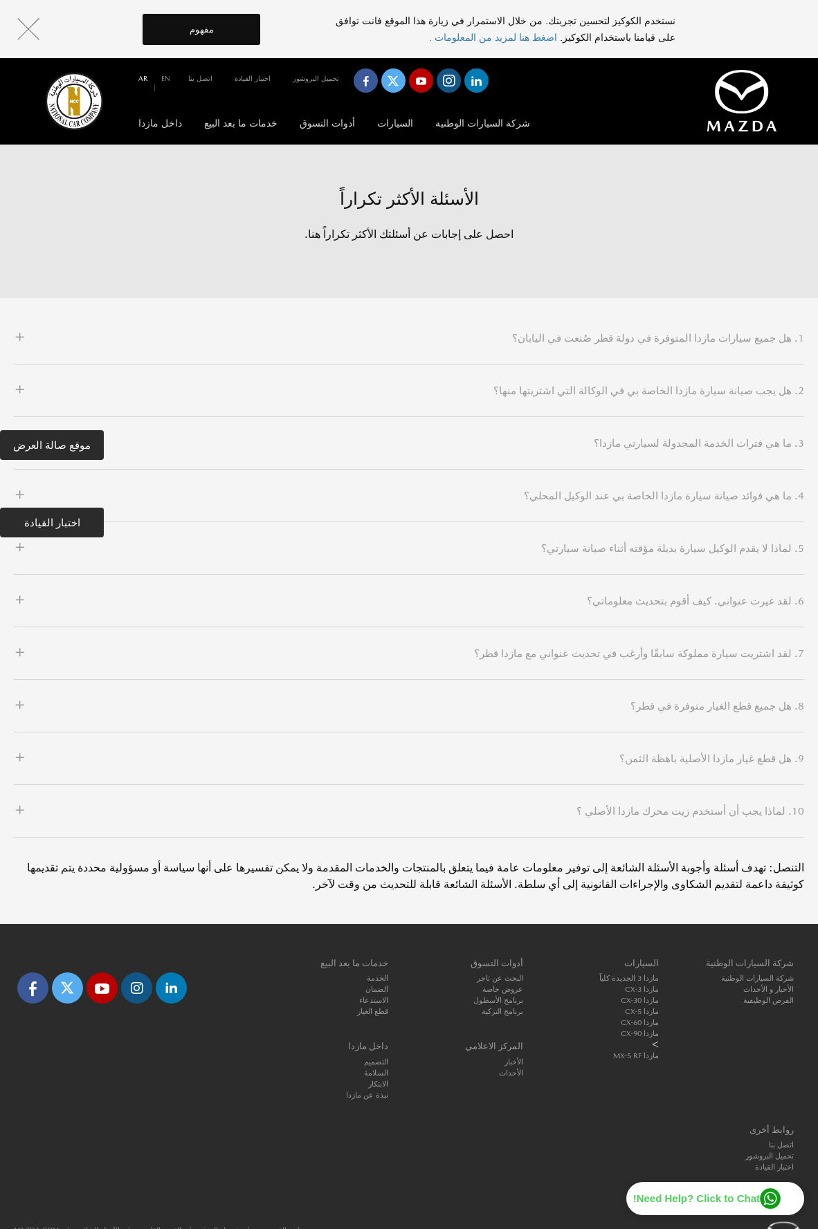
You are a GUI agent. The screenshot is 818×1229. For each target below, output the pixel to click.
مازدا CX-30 (640, 1000)
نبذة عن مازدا (367, 1095)
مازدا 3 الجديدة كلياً (629, 978)
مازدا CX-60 (640, 1022)
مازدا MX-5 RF (636, 1055)
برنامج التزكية (502, 1011)
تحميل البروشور (316, 78)
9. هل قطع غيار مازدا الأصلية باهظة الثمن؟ (711, 758)
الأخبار (514, 1061)
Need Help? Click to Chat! (696, 1198)
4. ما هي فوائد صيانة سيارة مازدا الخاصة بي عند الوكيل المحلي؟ (664, 495)
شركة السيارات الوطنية (482, 123)
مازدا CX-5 (642, 1011)
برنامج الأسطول (498, 1000)
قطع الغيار (372, 1011)
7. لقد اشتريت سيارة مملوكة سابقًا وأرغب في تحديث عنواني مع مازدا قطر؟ (639, 653)
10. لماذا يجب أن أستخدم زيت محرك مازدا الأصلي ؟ (690, 811)
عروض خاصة (502, 989)
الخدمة (377, 978)
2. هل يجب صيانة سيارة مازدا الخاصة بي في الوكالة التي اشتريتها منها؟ (648, 390)
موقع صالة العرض (52, 445)
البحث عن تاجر (500, 978)
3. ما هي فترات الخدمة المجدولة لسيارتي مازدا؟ (699, 443)
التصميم (376, 1061)
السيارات (395, 123)
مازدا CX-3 (642, 989)
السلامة (376, 1073)
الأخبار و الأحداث (768, 989)
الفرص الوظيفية (768, 1000)
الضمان (376, 989)
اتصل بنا (200, 78)
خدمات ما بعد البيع (241, 123)
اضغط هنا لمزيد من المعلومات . (494, 37)
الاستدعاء (373, 1000)
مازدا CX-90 (640, 1033)
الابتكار (378, 1084)
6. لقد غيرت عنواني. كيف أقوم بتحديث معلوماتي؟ (695, 601)
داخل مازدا (160, 123)
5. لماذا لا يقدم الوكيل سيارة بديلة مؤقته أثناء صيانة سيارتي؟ (672, 548)
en (165, 78)
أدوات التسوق (327, 123)
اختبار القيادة (52, 522)
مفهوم (202, 29)
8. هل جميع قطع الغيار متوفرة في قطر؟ (717, 706)
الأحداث (511, 1073)
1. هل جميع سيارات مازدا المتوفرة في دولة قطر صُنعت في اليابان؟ (658, 338)
